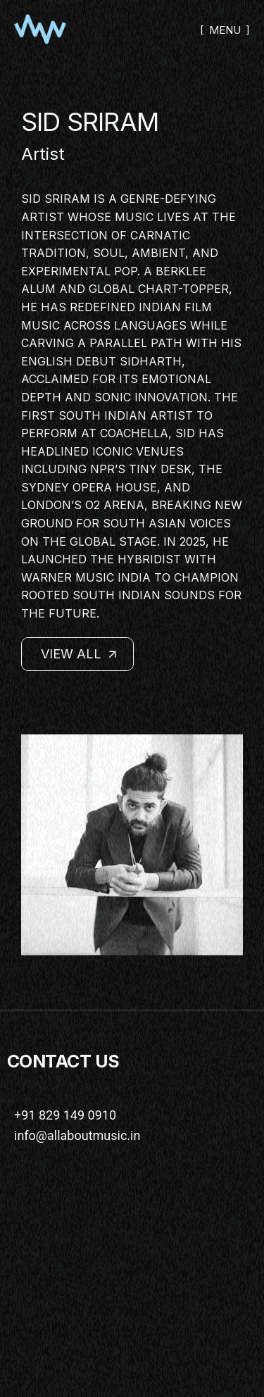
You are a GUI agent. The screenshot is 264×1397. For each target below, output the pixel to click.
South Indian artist (125, 415)
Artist (43, 154)
